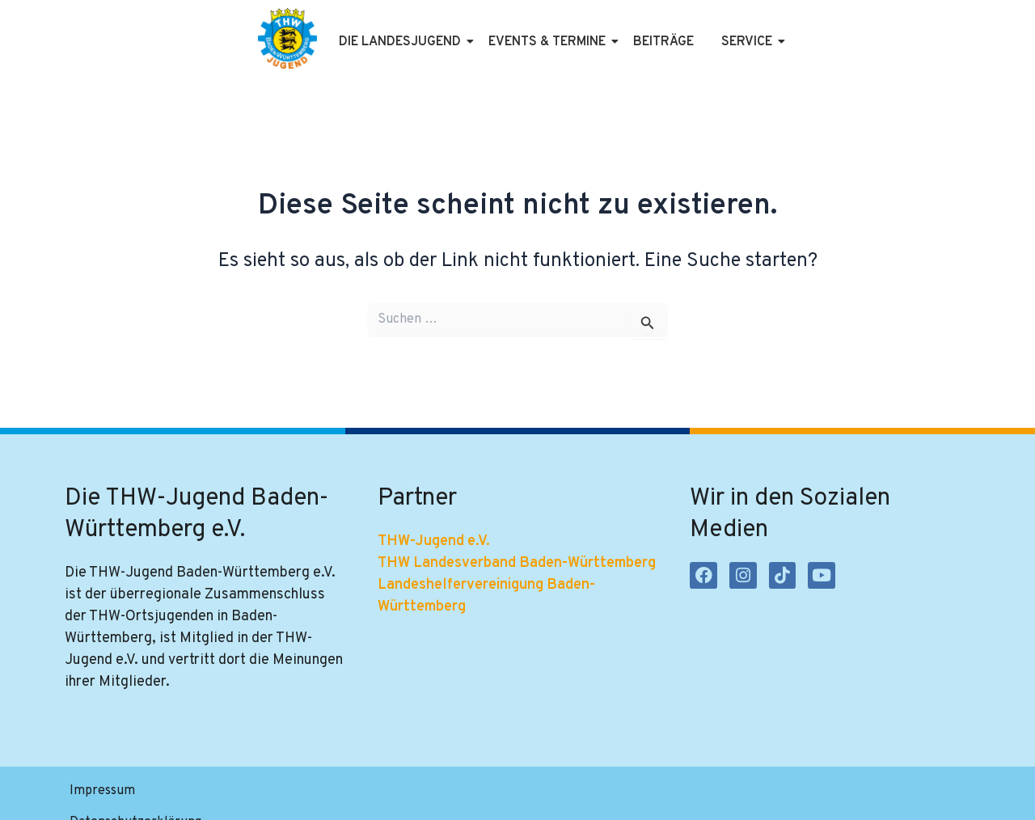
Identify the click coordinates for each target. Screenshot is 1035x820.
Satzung (338, 793)
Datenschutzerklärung (224, 793)
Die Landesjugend (403, 42)
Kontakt (411, 793)
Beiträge (663, 42)
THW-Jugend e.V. (434, 541)
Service (749, 42)
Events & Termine (549, 42)
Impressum (101, 793)
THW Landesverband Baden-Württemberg (517, 563)
